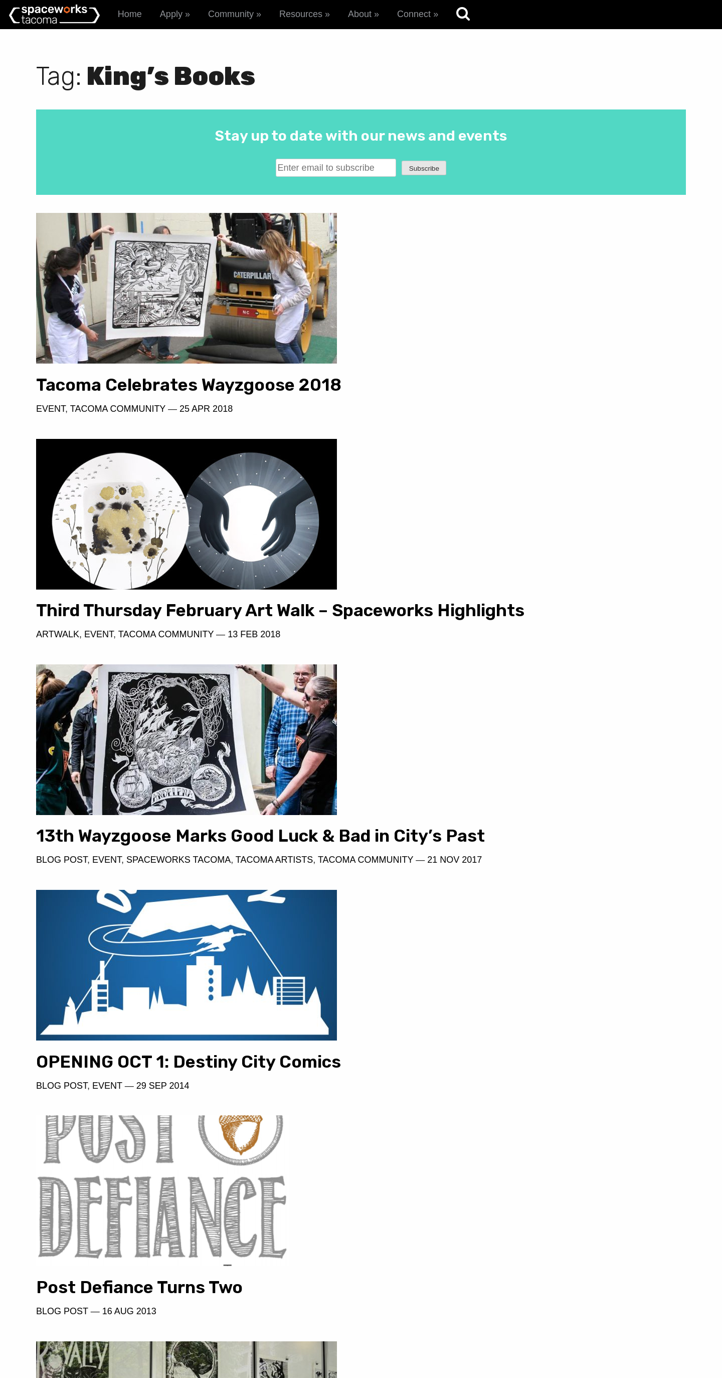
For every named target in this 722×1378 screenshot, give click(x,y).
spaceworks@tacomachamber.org (601, 1317)
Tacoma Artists (274, 654)
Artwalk (389, 428)
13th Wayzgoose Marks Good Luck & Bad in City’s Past (185, 620)
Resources (300, 14)
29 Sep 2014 (494, 654)
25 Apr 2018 (206, 409)
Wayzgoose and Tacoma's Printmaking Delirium (140, 1106)
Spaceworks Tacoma (178, 654)
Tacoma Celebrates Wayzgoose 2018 (188, 385)
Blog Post (61, 654)
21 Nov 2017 (172, 668)
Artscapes (63, 1139)
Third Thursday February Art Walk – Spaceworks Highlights (513, 395)
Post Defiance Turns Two (139, 870)
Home (130, 14)
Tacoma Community (117, 409)
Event (50, 409)
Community (231, 14)
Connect (414, 14)
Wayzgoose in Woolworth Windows (509, 856)
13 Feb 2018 (585, 428)
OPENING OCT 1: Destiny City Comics (520, 630)
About (360, 14)
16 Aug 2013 (129, 894)
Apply (171, 14)
